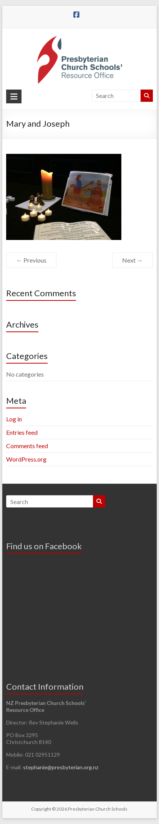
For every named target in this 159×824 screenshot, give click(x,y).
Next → (132, 260)
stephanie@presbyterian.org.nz (60, 767)
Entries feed (22, 432)
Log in (14, 419)
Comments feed (27, 445)
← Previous (31, 260)
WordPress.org (26, 459)
